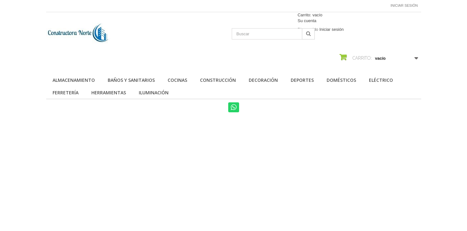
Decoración (263, 80)
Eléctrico (381, 80)
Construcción (218, 80)
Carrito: (309, 15)
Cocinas (177, 80)
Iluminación (154, 93)
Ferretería (66, 93)
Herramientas (108, 93)
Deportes (302, 80)
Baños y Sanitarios (131, 80)
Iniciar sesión (404, 5)
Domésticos (341, 80)
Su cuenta (306, 20)
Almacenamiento (74, 80)
